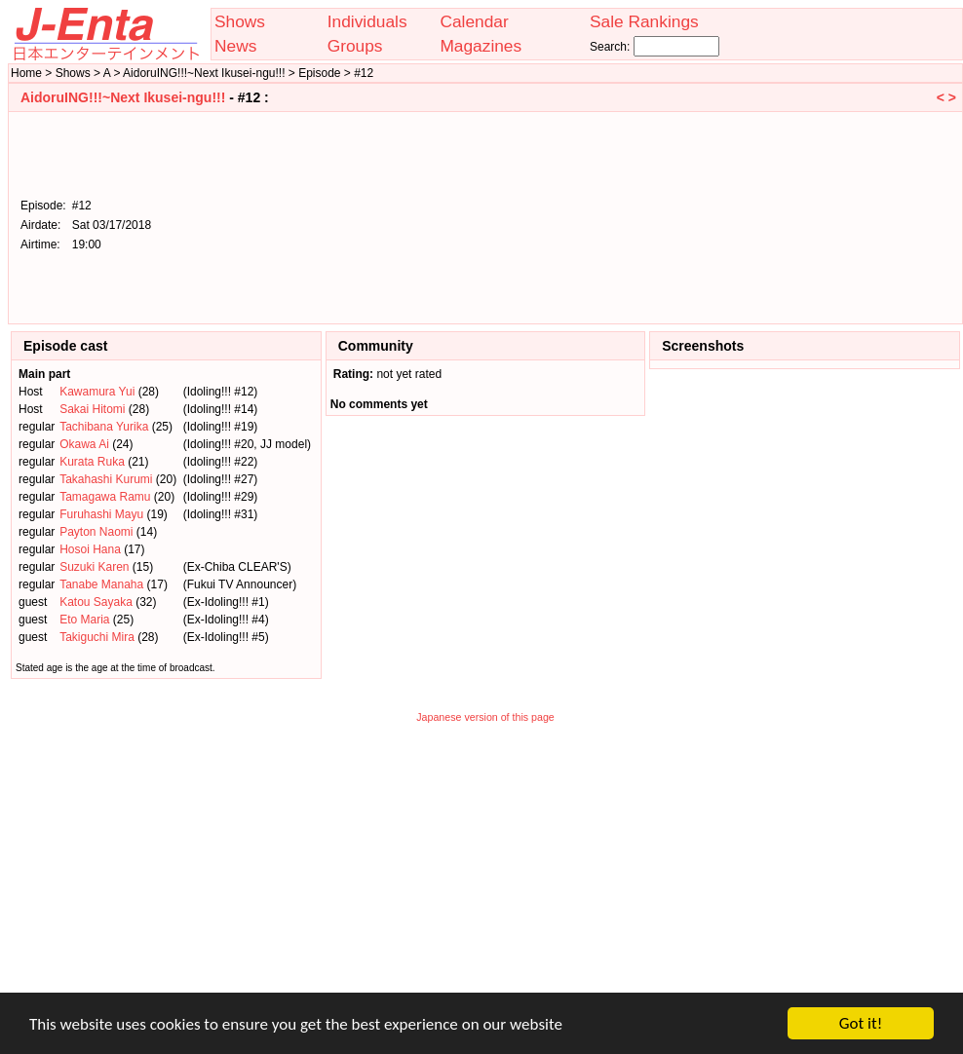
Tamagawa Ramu (104, 497)
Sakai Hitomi (92, 409)
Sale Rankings (644, 21)
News (235, 46)
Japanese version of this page (485, 717)
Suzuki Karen (94, 567)
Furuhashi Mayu (101, 514)
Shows (239, 21)
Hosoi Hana (90, 549)
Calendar (474, 21)
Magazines (480, 46)
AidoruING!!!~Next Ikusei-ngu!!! (122, 97)
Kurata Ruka (92, 462)
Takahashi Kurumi (105, 479)
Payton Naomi (96, 532)
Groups (355, 46)
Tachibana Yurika (103, 426)
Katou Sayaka (96, 602)
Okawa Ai (84, 444)
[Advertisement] (857, 216)
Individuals (367, 21)
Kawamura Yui (97, 391)
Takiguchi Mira (97, 637)
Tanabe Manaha (101, 584)
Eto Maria (84, 619)
